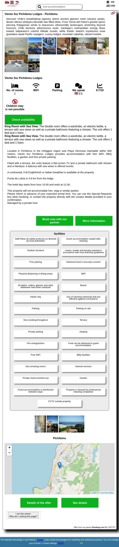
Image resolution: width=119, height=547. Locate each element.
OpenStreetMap (106, 493)
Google (40, 540)
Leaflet (94, 493)
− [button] (9, 453)
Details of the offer (39, 502)
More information (94, 220)
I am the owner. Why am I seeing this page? (23, 515)
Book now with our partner (55, 221)
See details (80, 502)
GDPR (61, 543)
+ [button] (9, 448)
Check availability (23, 119)
